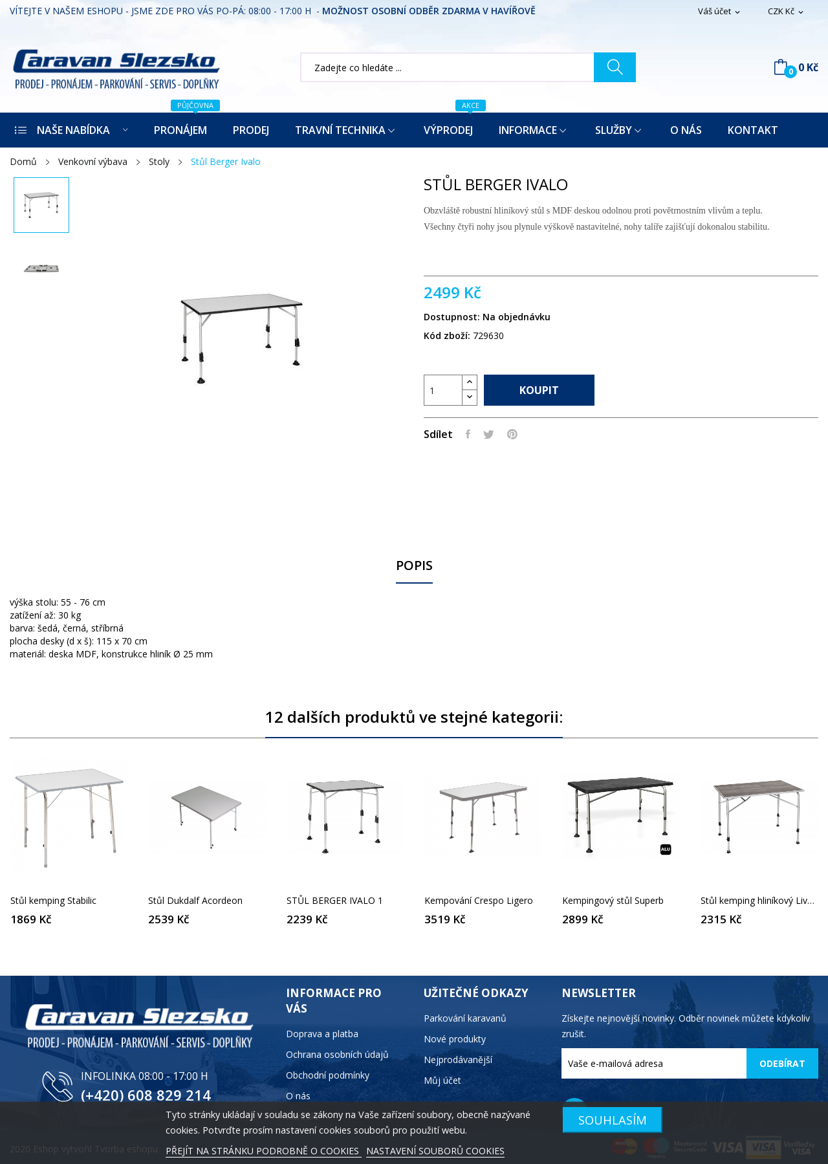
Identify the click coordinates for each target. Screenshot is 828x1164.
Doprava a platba (322, 1033)
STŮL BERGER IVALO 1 (335, 900)
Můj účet (442, 1080)
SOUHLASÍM (612, 1120)
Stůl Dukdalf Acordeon (195, 900)
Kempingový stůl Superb (613, 900)
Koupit (539, 390)
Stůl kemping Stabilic (53, 900)
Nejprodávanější (458, 1059)
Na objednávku (516, 317)
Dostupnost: (452, 317)
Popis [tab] (414, 566)
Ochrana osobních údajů (337, 1054)
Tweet (489, 434)
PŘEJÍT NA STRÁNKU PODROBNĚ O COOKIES (264, 1151)
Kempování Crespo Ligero (478, 900)
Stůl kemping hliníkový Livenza (759, 900)
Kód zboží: (447, 335)
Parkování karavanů (465, 1018)
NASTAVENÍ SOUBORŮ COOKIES (435, 1151)
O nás (298, 1096)
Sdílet (468, 434)
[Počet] (443, 390)
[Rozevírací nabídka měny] (786, 11)
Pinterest (512, 434)
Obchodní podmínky (327, 1075)
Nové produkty (455, 1039)
